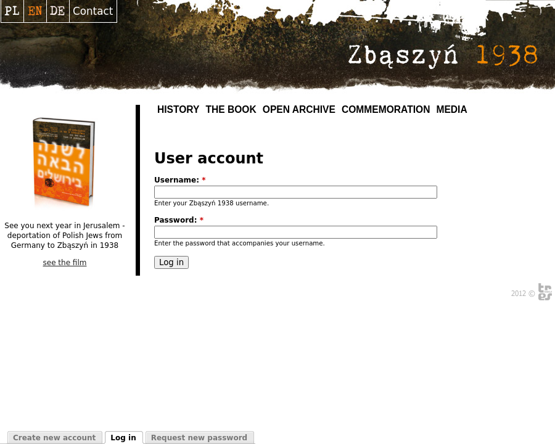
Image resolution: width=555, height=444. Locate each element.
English (35, 10)
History (178, 109)
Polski (12, 10)
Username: (179, 180)
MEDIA (451, 109)
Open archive (299, 109)
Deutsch (57, 10)
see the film (65, 262)
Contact (93, 11)
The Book (230, 109)
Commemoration (386, 109)
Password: (179, 220)
